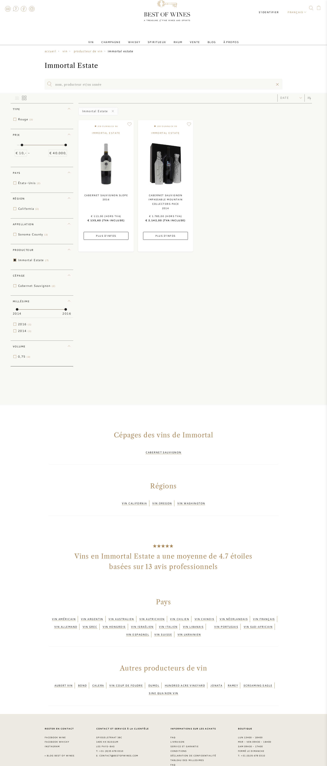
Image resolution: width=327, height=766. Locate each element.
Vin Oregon (162, 499)
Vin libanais (193, 617)
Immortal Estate (33, 260)
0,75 (24, 356)
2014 (25, 331)
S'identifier (272, 8)
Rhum (176, 38)
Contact (8, 9)
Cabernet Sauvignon (36, 286)
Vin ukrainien (189, 622)
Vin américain (64, 612)
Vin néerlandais (234, 612)
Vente (190, 38)
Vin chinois (204, 612)
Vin (102, 38)
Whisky (139, 38)
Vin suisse (163, 622)
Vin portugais (226, 617)
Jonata (216, 671)
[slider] (22, 145)
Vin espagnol (137, 622)
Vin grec (90, 617)
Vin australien (121, 612)
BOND (82, 671)
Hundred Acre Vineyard (185, 671)
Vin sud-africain (258, 617)
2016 (25, 324)
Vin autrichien (152, 612)
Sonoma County (33, 234)
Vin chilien (179, 612)
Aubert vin (63, 671)
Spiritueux (158, 38)
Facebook (24, 9)
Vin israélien (142, 617)
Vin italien (168, 617)
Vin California (134, 499)
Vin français (264, 612)
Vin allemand (65, 617)
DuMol (153, 671)
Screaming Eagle (258, 671)
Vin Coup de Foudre (126, 671)
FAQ (16, 9)
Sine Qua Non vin (163, 676)
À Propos (219, 38)
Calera (98, 671)
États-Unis (29, 183)
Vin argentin (92, 612)
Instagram (32, 9)
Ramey (233, 671)
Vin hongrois (114, 617)
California (28, 209)
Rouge (25, 119)
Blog (203, 38)
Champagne (119, 38)
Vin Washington (191, 499)
